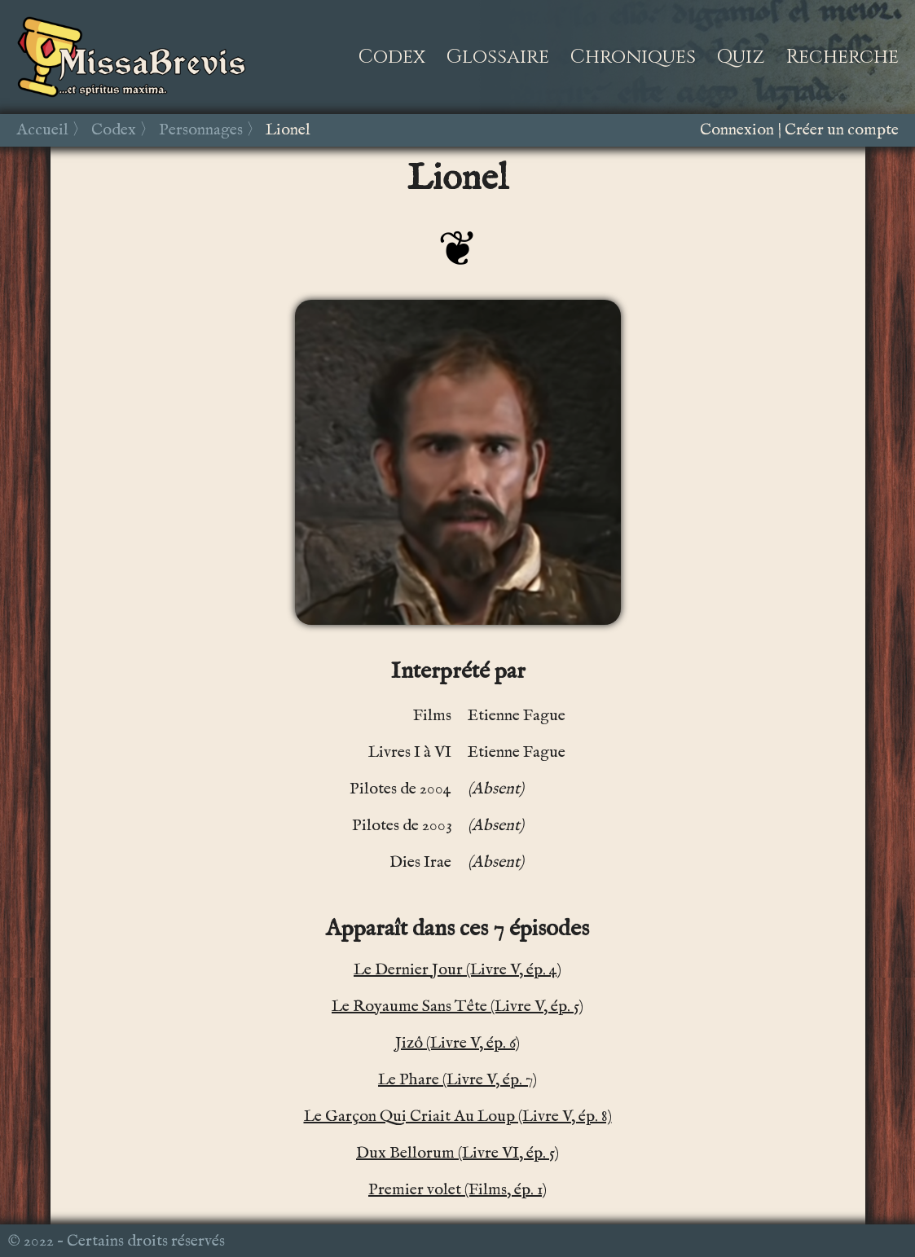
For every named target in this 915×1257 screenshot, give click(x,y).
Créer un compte (842, 130)
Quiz (741, 57)
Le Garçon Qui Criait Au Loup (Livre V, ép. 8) (458, 1116)
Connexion (737, 130)
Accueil (42, 130)
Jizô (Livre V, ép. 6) (457, 1043)
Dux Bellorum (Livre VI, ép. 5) (457, 1153)
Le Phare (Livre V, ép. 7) (457, 1080)
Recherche (842, 57)
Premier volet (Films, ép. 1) (457, 1190)
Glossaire (498, 57)
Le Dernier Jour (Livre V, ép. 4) (457, 970)
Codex (392, 57)
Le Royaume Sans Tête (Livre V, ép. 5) (457, 1006)
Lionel (288, 130)
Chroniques (633, 57)
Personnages (201, 130)
